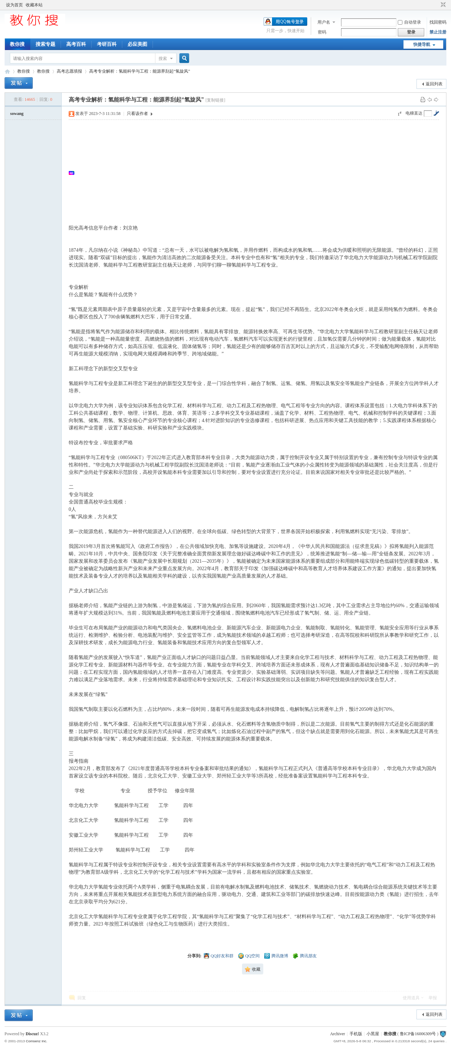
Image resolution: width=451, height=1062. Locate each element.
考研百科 (107, 44)
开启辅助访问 (436, 5)
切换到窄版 (442, 5)
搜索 (163, 58)
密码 (322, 32)
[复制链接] (215, 100)
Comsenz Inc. (36, 1041)
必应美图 (137, 44)
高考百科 (76, 44)
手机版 (356, 1033)
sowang (17, 113)
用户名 (323, 22)
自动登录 (409, 22)
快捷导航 (421, 44)
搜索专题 (45, 44)
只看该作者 (137, 113)
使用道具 (411, 997)
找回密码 (438, 22)
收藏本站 (34, 4)
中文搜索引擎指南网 (7, 71)
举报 (432, 997)
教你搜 (17, 44)
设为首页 (14, 4)
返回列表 (434, 83)
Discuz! (32, 1033)
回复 (82, 997)
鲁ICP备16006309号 (418, 1033)
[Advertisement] (257, 172)
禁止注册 (438, 32)
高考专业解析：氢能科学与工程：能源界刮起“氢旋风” (139, 71)
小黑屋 (372, 1033)
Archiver (337, 1033)
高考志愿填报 (69, 71)
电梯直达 (414, 113)
